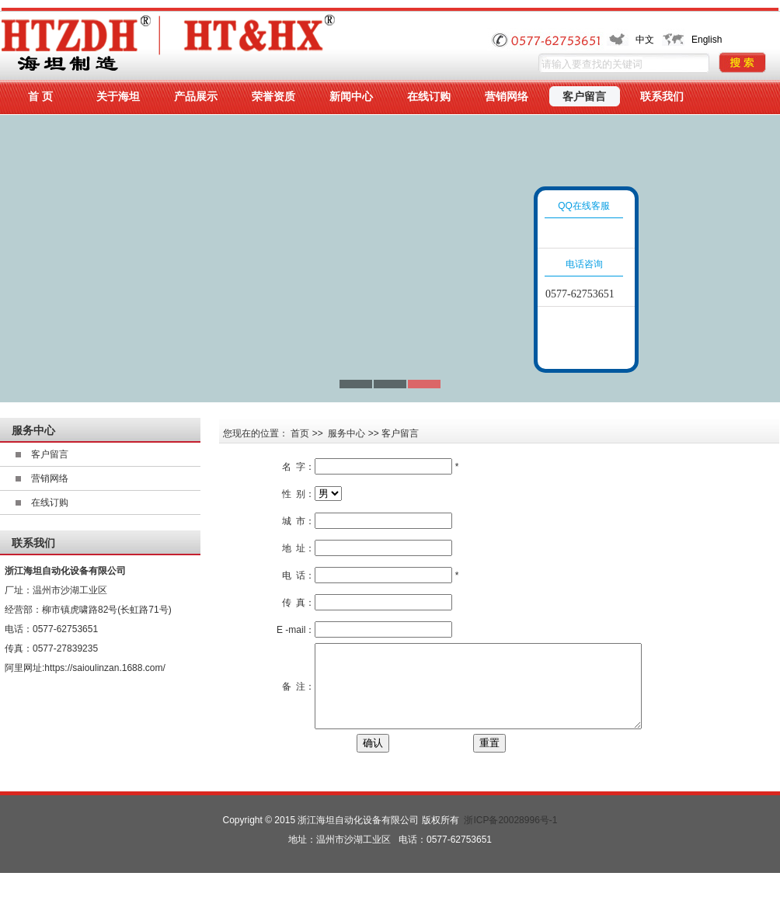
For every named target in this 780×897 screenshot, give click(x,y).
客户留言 (49, 454)
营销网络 (49, 478)
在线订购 (49, 502)
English (706, 39)
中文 (644, 39)
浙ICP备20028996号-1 (510, 836)
